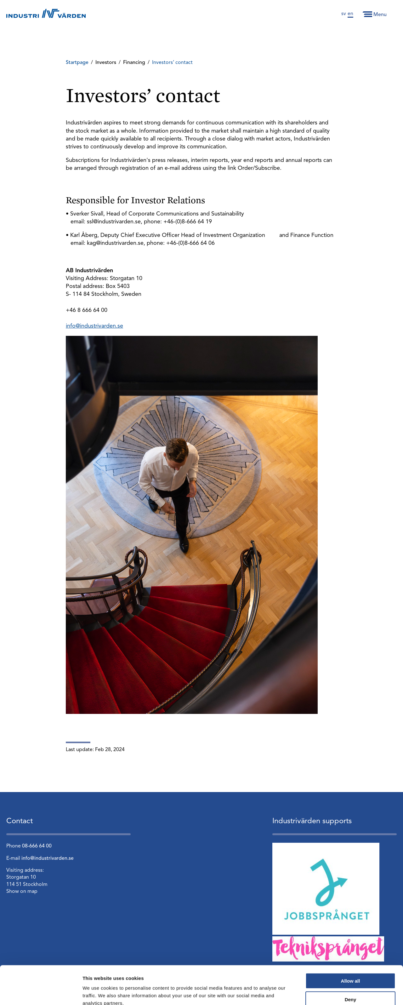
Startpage (77, 62)
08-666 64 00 (37, 846)
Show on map (21, 891)
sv (343, 13)
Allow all (350, 944)
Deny (350, 963)
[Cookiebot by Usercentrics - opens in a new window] (40, 992)
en (350, 13)
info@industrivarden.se (94, 326)
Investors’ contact (172, 62)
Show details (330, 992)
